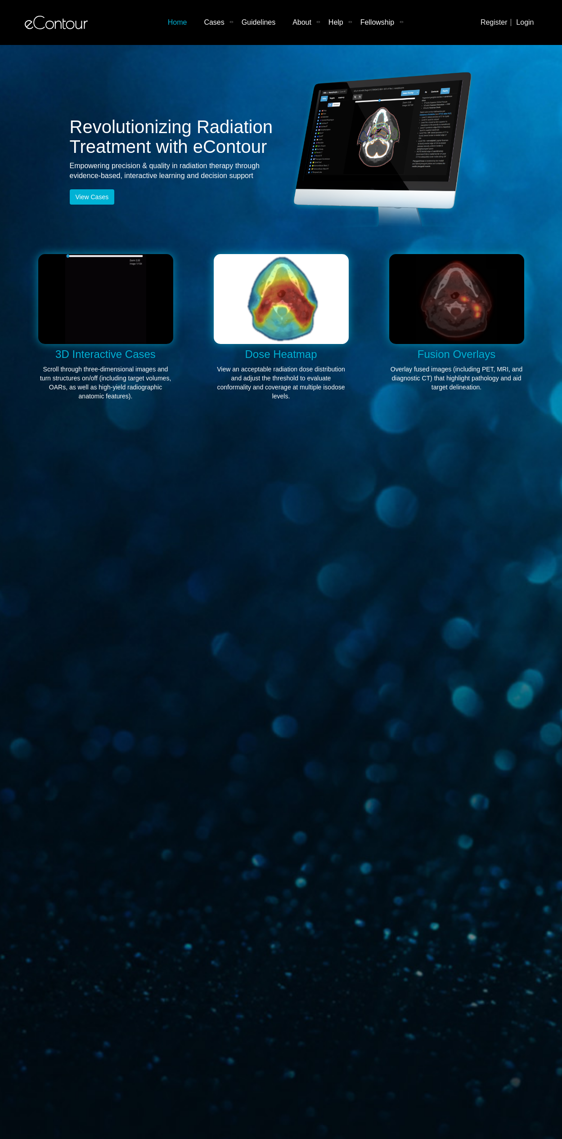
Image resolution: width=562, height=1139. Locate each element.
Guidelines (259, 22)
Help (335, 22)
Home (177, 22)
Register (494, 22)
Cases (214, 22)
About (301, 22)
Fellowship (377, 22)
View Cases (92, 197)
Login (525, 22)
